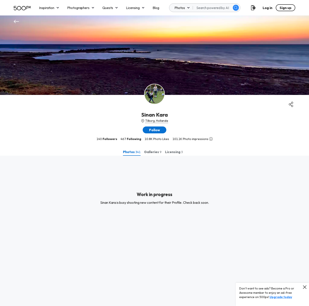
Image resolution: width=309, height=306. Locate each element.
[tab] (131, 152)
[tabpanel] (154, 231)
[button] (154, 129)
